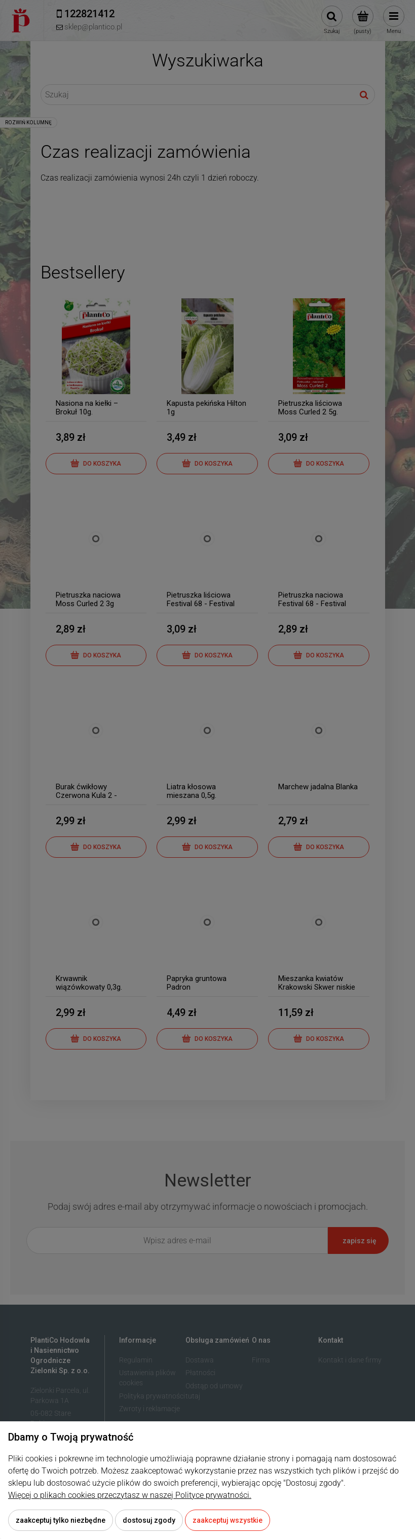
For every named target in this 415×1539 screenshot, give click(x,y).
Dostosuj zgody (149, 1520)
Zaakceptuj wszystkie (227, 1520)
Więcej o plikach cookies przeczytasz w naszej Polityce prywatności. (129, 1495)
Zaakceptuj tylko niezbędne (60, 1520)
